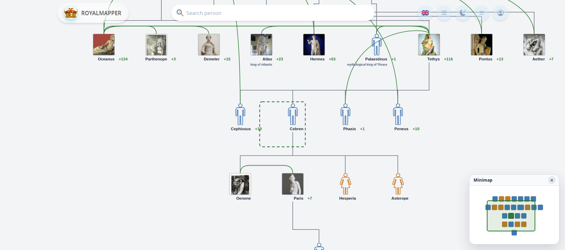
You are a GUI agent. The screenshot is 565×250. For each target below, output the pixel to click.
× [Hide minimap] (551, 180)
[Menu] (481, 12)
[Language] (425, 12)
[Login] (500, 12)
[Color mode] (462, 12)
